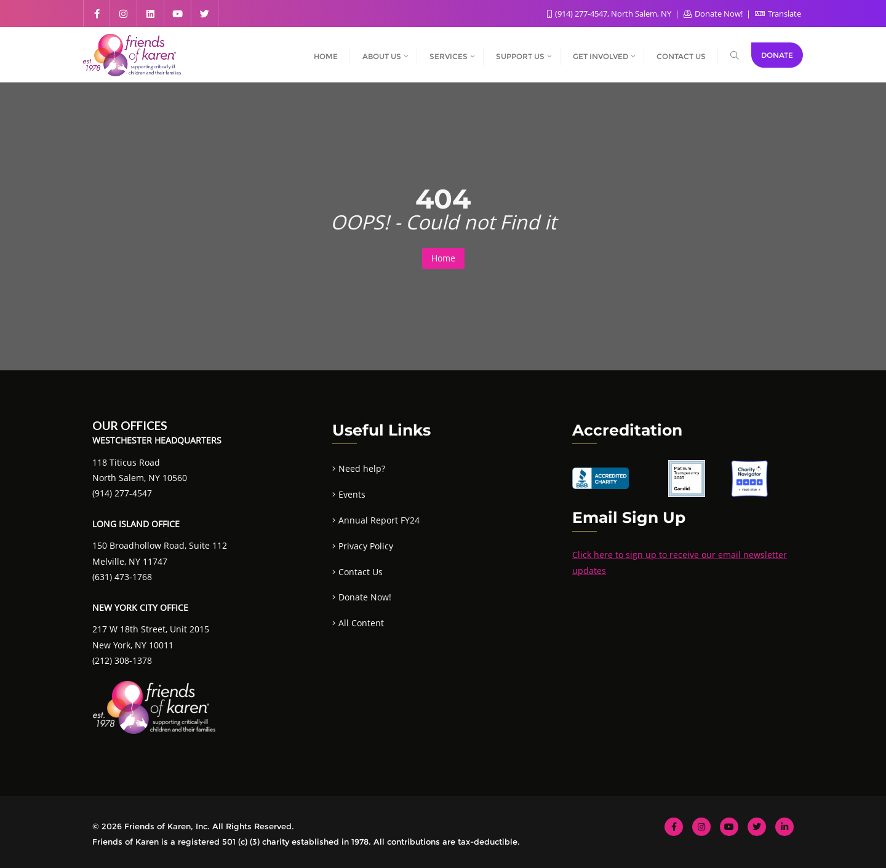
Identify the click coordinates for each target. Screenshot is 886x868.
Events (351, 494)
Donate (777, 55)
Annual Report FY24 (379, 520)
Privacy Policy (365, 546)
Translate (778, 13)
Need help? (361, 468)
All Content (361, 623)
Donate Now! (714, 13)
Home (443, 258)
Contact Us (360, 572)
